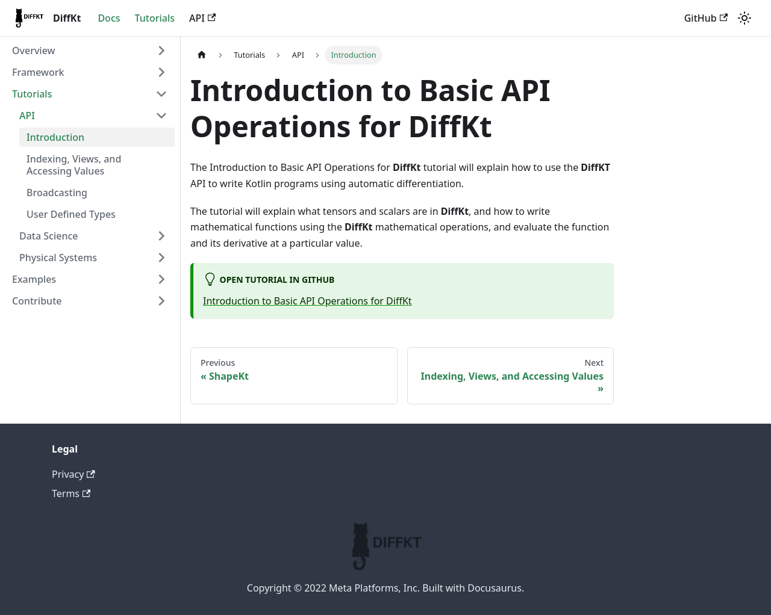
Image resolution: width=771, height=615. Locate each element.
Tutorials (155, 18)
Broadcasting (57, 192)
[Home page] (201, 55)
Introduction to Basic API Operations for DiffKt (307, 301)
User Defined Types (71, 214)
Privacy (73, 474)
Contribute (36, 301)
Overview (33, 50)
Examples (34, 279)
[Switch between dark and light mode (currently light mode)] (744, 18)
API (202, 18)
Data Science (48, 236)
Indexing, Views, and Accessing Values (74, 165)
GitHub (706, 18)
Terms (71, 493)
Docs (109, 18)
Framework (38, 72)
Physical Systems (58, 257)
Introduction (55, 137)
